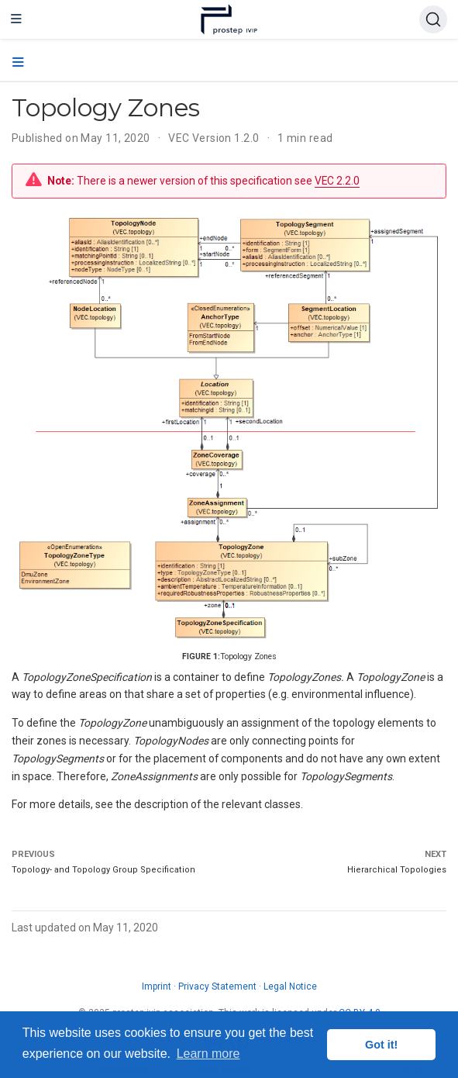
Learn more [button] (208, 1053)
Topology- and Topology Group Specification (103, 870)
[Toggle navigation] (16, 19)
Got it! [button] (381, 1044)
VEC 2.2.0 (337, 180)
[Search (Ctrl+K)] (433, 19)
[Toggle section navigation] (18, 63)
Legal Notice (290, 986)
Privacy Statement (217, 986)
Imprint (156, 986)
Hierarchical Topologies (396, 870)
